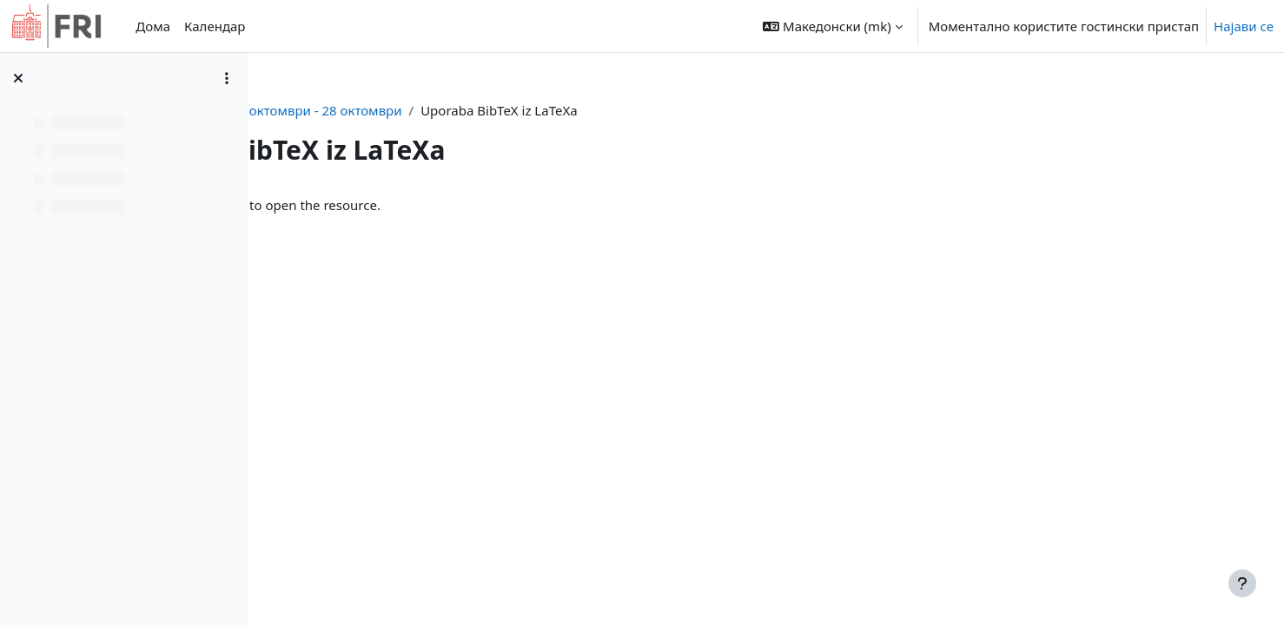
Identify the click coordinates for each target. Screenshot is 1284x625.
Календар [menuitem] (214, 26)
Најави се (1244, 26)
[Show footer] (1242, 583)
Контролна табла (360, 110)
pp (439, 110)
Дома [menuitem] (153, 26)
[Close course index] (18, 78)
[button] (832, 26)
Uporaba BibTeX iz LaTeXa (411, 205)
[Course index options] (227, 78)
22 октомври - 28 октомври (552, 110)
